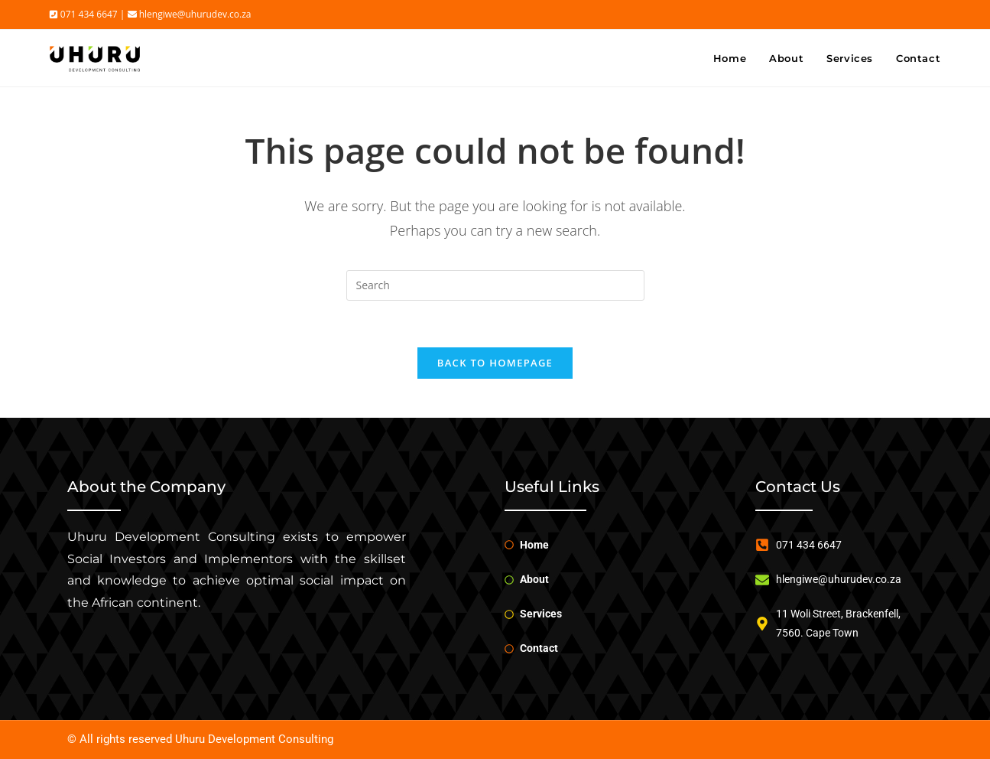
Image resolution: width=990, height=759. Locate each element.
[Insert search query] (495, 285)
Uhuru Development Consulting (254, 739)
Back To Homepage (495, 363)
